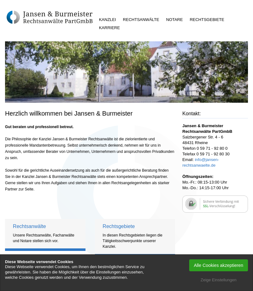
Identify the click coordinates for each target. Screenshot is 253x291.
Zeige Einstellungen (218, 280)
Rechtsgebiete (207, 19)
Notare (174, 19)
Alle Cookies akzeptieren (218, 265)
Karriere (109, 27)
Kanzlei (107, 19)
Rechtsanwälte (141, 19)
